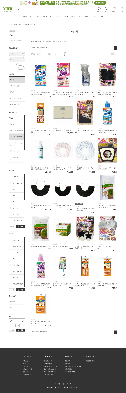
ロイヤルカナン (17, 183)
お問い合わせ (48, 363)
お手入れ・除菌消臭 (24, 24)
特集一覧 (25, 372)
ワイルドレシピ (17, 220)
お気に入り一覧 (27, 369)
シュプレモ (16, 214)
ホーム (10, 24)
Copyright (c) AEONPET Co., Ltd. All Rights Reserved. (63, 387)
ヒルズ (15, 195)
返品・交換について (50, 372)
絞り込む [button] (20, 226)
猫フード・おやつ (15, 98)
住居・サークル (14, 151)
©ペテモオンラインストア (63, 384)
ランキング (26, 363)
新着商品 (25, 361)
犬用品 (15, 24)
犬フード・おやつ (15, 86)
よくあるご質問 (48, 374)
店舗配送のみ (17, 246)
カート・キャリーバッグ (16, 158)
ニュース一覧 (27, 374)
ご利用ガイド (48, 361)
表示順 (33, 54)
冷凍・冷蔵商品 (17, 271)
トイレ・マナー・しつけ (16, 144)
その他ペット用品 (15, 104)
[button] (17, 9)
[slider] (11, 321)
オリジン (15, 208)
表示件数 (66, 54)
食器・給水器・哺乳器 (16, 130)
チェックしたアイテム (29, 366)
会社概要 (67, 361)
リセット (11, 226)
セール (12, 308)
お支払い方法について (50, 366)
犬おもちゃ (13, 124)
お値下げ (15, 252)
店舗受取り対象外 (18, 284)
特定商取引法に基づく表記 (73, 366)
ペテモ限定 (16, 265)
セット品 (15, 277)
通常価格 (12, 301)
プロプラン (16, 189)
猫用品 (12, 92)
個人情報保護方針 (70, 372)
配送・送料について (50, 369)
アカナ (15, 202)
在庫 (49, 54)
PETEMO (15, 177)
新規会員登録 (90, 361)
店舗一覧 (67, 363)
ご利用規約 (68, 369)
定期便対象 (16, 240)
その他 (33, 24)
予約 (14, 259)
